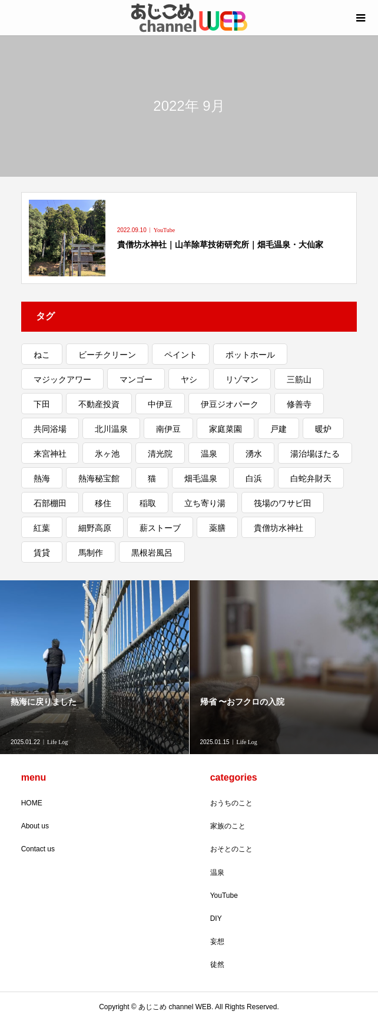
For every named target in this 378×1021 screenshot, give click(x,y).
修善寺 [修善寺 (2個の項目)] (299, 404)
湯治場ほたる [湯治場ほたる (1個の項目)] (315, 453)
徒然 (217, 964)
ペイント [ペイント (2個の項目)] (180, 354)
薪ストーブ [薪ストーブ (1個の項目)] (160, 528)
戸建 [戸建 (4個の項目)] (278, 429)
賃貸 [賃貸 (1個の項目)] (42, 552)
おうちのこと (231, 803)
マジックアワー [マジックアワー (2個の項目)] (62, 379)
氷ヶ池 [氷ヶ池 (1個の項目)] (107, 453)
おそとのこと (231, 849)
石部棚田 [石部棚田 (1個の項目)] (50, 503)
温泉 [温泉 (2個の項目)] (209, 453)
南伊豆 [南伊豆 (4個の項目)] (168, 429)
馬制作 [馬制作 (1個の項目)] (90, 552)
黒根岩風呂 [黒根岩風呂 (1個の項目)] (152, 552)
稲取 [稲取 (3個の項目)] (148, 503)
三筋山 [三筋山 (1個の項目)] (299, 379)
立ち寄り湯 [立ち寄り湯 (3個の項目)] (205, 503)
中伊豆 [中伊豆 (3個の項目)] (160, 404)
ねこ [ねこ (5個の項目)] (42, 354)
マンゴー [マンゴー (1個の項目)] (136, 379)
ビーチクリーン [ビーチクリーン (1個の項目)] (107, 354)
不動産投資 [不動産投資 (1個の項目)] (99, 404)
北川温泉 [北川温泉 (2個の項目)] (111, 429)
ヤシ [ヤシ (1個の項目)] (189, 379)
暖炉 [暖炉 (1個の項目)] (323, 429)
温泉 (217, 872)
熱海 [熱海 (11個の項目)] (42, 478)
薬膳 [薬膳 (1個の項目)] (217, 528)
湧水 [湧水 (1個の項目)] (254, 453)
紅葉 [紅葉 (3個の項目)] (42, 528)
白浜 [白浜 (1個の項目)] (254, 478)
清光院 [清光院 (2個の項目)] (160, 453)
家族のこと (228, 826)
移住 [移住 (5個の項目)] (103, 503)
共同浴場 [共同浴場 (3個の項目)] (50, 429)
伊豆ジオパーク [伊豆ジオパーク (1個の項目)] (229, 404)
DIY (216, 918)
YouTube (224, 895)
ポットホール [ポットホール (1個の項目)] (250, 354)
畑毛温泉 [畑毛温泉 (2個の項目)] (200, 478)
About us (35, 826)
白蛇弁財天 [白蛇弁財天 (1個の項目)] (310, 478)
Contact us (38, 849)
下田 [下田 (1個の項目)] (42, 404)
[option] (95, 667)
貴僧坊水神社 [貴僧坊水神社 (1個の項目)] (278, 528)
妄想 (217, 941)
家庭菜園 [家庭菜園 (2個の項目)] (225, 429)
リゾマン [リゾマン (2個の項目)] (242, 379)
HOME (31, 803)
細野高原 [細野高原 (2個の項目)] (94, 528)
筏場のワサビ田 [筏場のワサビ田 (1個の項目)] (282, 503)
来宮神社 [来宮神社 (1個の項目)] (50, 453)
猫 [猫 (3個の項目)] (152, 478)
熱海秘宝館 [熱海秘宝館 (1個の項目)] (99, 478)
